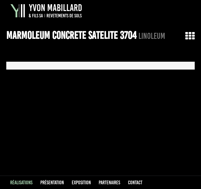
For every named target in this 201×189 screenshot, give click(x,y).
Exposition (81, 182)
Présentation (52, 182)
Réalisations (21, 182)
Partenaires (109, 182)
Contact (135, 182)
